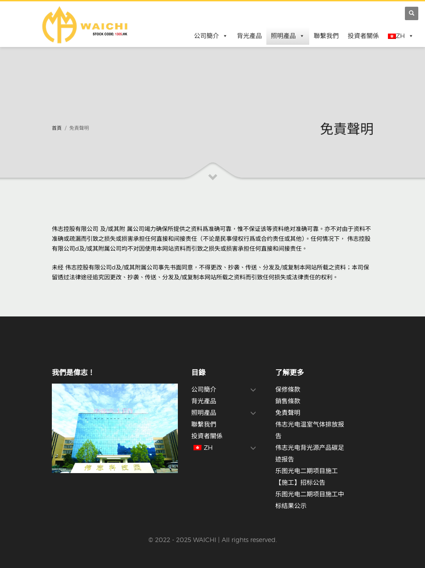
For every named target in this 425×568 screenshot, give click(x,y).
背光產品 (249, 35)
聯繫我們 (326, 35)
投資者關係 (363, 35)
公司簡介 (211, 36)
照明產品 (288, 36)
